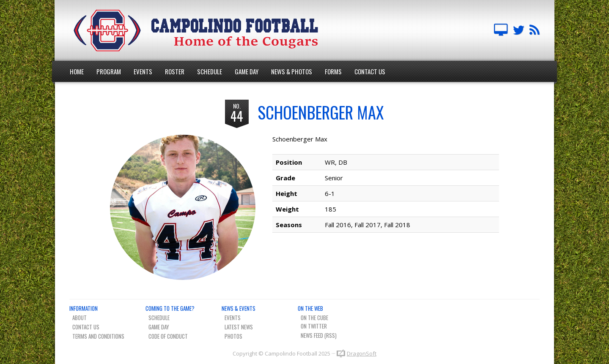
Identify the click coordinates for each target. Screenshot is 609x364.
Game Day (246, 71)
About (79, 317)
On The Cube (314, 317)
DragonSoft (361, 353)
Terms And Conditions (98, 336)
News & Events (238, 308)
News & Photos (291, 71)
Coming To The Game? (170, 308)
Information (83, 308)
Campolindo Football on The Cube (501, 30)
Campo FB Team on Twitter (518, 30)
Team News (534, 30)
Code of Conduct (168, 336)
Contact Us (369, 71)
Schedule (209, 71)
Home (77, 71)
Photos (233, 336)
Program (108, 71)
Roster (174, 71)
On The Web (310, 308)
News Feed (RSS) (319, 335)
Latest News (239, 327)
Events (143, 71)
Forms (333, 71)
